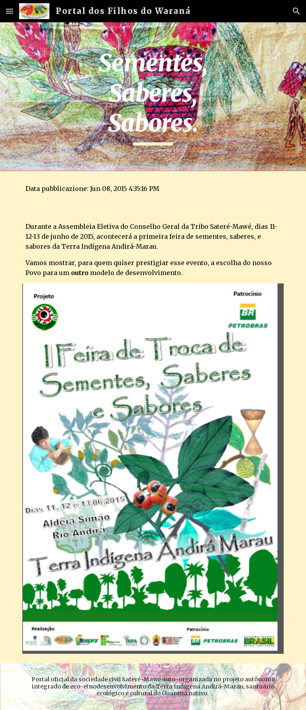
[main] (153, 97)
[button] (9, 11)
